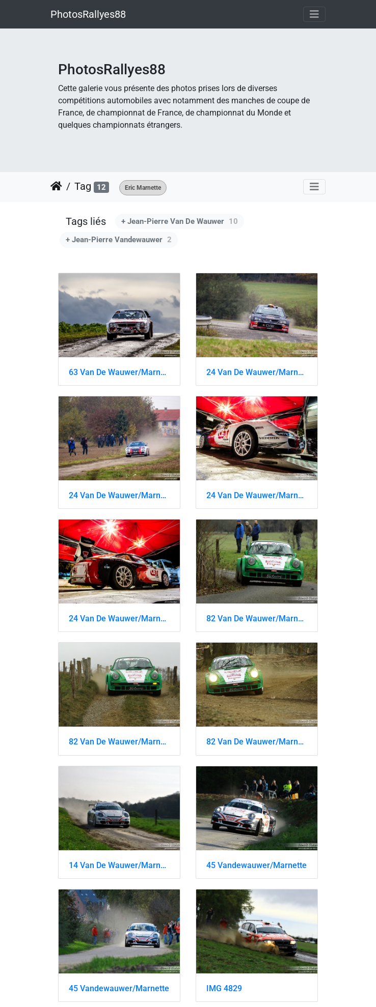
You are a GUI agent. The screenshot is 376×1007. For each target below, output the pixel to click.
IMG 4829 (224, 988)
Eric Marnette (143, 187)
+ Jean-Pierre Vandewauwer (119, 239)
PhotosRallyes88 (88, 14)
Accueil (56, 186)
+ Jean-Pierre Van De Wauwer (179, 221)
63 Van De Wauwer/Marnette (119, 372)
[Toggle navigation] (314, 14)
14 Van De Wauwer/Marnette (119, 865)
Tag (82, 186)
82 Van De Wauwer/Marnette (256, 618)
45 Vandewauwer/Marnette (256, 865)
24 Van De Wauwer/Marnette (256, 372)
